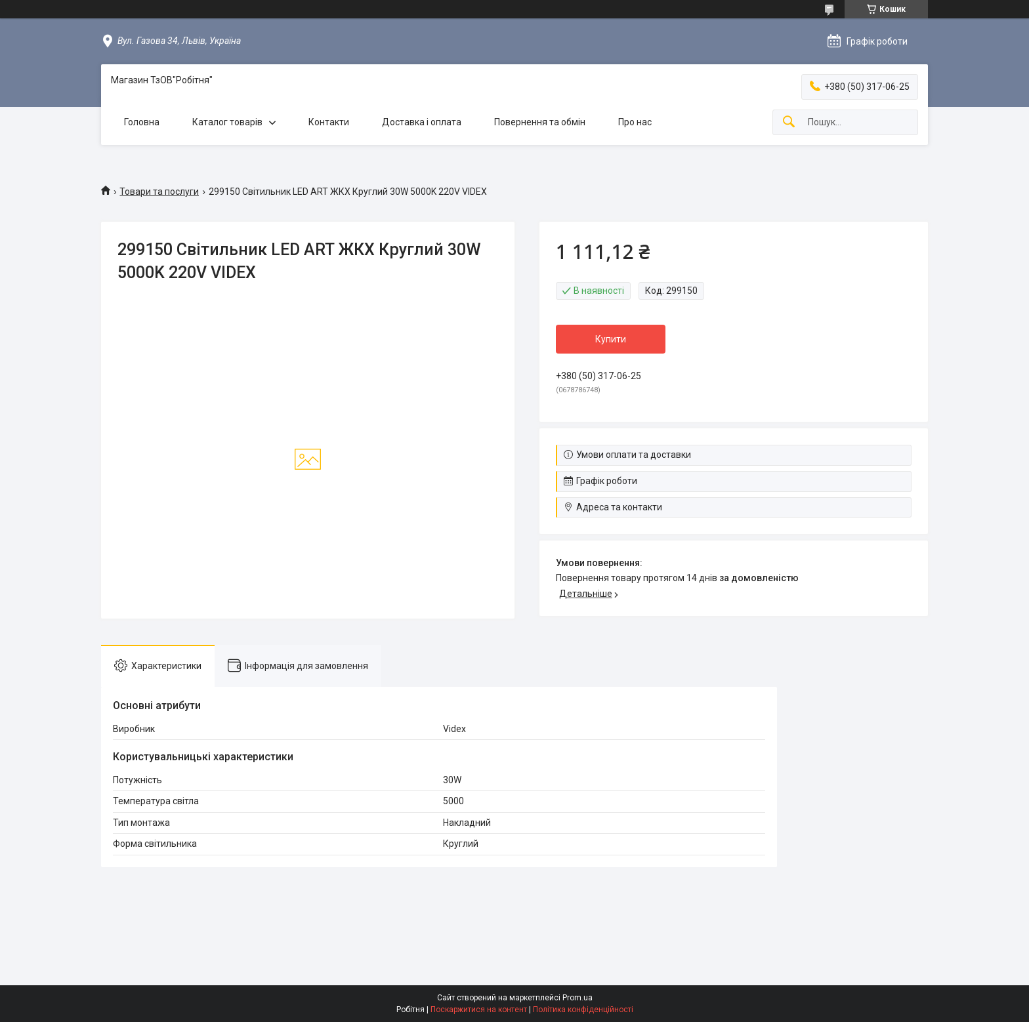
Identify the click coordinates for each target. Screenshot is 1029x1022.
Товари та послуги (159, 191)
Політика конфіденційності (583, 1009)
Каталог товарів (227, 122)
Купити (610, 339)
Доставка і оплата (421, 122)
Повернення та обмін (539, 122)
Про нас (635, 122)
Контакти (328, 122)
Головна (141, 122)
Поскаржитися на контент (478, 1009)
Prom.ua (577, 997)
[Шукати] (789, 122)
